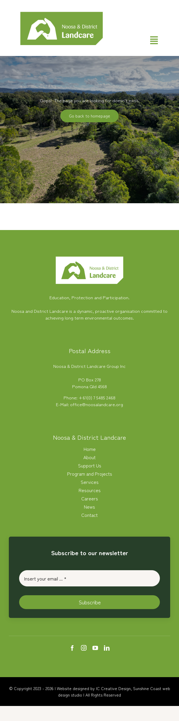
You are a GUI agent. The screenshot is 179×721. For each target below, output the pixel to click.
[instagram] (84, 648)
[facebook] (72, 648)
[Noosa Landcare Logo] (61, 14)
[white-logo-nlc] (89, 259)
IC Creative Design (113, 688)
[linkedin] (107, 648)
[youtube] (95, 648)
